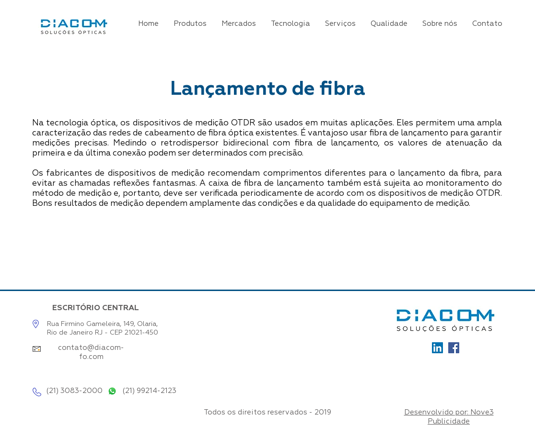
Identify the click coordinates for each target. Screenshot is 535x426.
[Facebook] (453, 347)
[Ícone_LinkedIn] (437, 347)
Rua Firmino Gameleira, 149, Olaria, (102, 324)
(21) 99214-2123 (149, 390)
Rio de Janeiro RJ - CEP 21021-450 (102, 332)
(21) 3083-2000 (74, 390)
